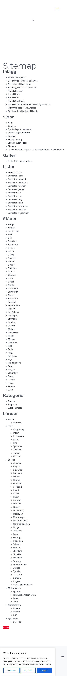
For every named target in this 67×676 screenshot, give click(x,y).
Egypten (17, 591)
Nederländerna (20, 520)
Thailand (17, 449)
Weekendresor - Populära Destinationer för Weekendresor (36, 149)
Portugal (17, 537)
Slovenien (17, 557)
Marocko (17, 422)
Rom (10, 366)
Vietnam (17, 456)
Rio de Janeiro (14, 362)
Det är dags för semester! (20, 129)
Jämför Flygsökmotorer (19, 132)
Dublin (11, 285)
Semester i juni (15, 196)
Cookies (12, 126)
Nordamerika (14, 605)
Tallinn (11, 379)
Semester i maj (15, 199)
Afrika (11, 419)
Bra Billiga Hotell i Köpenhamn (22, 87)
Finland (16, 480)
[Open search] (33, 20)
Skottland (17, 551)
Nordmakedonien (21, 524)
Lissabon (12, 318)
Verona (11, 386)
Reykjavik (12, 356)
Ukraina (17, 578)
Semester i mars (15, 202)
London (11, 322)
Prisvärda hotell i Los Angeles (22, 107)
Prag (10, 352)
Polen (16, 534)
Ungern (16, 581)
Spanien (17, 561)
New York (12, 342)
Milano (11, 339)
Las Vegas (13, 315)
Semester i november (18, 206)
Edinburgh (13, 291)
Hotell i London (15, 91)
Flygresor (12, 404)
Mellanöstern (14, 588)
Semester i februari (17, 186)
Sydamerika (13, 618)
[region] (27, 662)
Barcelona (13, 244)
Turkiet (16, 453)
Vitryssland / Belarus (23, 584)
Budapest (12, 268)
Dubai (11, 281)
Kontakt (12, 136)
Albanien (17, 463)
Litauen (16, 507)
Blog (10, 122)
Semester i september (18, 213)
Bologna (12, 258)
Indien (16, 432)
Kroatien (17, 500)
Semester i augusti (17, 179)
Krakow (11, 308)
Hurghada (13, 298)
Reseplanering (15, 139)
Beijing (11, 248)
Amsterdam (13, 231)
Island (16, 493)
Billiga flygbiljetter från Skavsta (23, 80)
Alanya (11, 224)
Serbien (16, 547)
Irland (16, 490)
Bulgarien (17, 470)
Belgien (16, 466)
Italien (16, 497)
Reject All (28, 670)
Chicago (12, 275)
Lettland (17, 503)
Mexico (16, 611)
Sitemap (12, 146)
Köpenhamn (14, 305)
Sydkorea (17, 446)
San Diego (13, 372)
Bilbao (11, 254)
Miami (11, 335)
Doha (10, 278)
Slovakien (17, 554)
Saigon (11, 369)
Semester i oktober (17, 209)
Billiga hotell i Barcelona (19, 84)
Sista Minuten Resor (17, 142)
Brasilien (17, 621)
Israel (15, 598)
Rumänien (18, 540)
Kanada (16, 608)
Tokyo (11, 383)
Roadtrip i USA (15, 172)
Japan (16, 439)
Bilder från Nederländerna (20, 161)
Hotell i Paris (14, 94)
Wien (10, 389)
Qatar (16, 601)
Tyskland (17, 574)
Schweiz (17, 544)
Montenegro (19, 517)
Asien (10, 426)
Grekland (17, 486)
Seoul (10, 376)
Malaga (11, 329)
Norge (16, 527)
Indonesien (18, 436)
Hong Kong (18, 429)
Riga (10, 359)
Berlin (11, 251)
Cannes (11, 271)
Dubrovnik (13, 288)
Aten (10, 234)
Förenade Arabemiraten (24, 594)
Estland (16, 476)
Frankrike (17, 483)
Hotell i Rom (14, 97)
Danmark (17, 473)
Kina (15, 442)
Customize (11, 670)
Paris (10, 349)
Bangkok (12, 241)
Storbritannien (20, 564)
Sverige (16, 567)
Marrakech (13, 332)
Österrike (17, 530)
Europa (11, 459)
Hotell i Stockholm (16, 101)
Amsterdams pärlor (17, 77)
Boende (11, 401)
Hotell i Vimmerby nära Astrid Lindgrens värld (29, 104)
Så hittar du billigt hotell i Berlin (23, 111)
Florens (11, 295)
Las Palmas (13, 312)
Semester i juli (14, 192)
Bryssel (11, 264)
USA (15, 615)
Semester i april (15, 175)
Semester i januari (16, 189)
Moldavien (18, 513)
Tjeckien (17, 571)
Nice (10, 345)
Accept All (44, 670)
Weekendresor (15, 407)
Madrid (11, 325)
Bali (10, 237)
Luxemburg (18, 510)
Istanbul (12, 302)
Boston (11, 261)
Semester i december (18, 182)
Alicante (11, 227)
